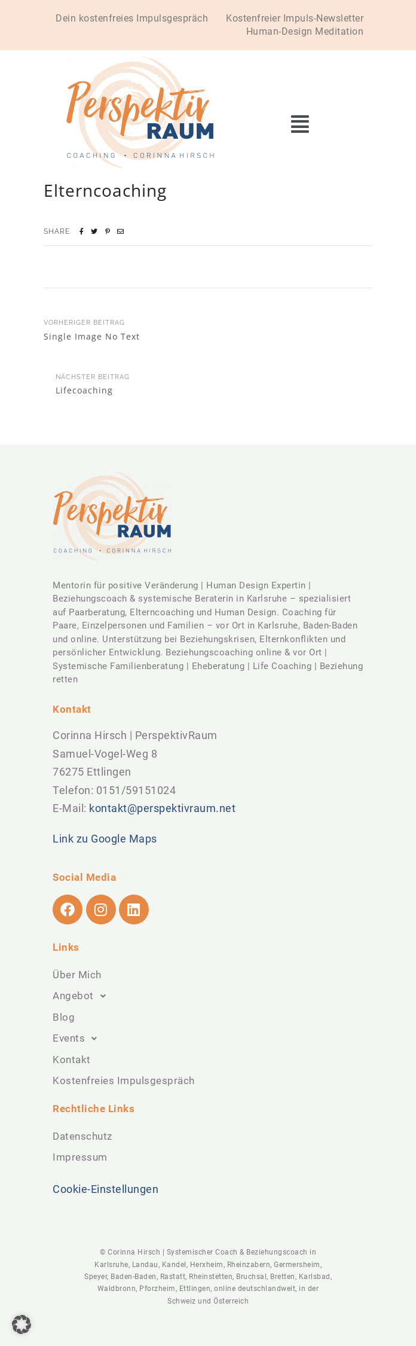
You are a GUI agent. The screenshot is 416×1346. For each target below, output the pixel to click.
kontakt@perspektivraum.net (162, 808)
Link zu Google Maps (105, 838)
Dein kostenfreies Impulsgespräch (132, 18)
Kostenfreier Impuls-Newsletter (294, 18)
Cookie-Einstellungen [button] (105, 1189)
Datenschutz (82, 1136)
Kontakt (72, 1060)
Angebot (82, 996)
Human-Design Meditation (305, 31)
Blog (64, 1017)
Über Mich (77, 975)
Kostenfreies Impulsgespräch (124, 1080)
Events (78, 1038)
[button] (300, 124)
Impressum (80, 1157)
